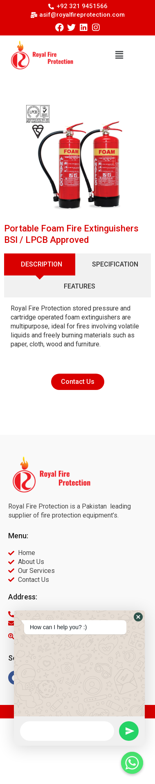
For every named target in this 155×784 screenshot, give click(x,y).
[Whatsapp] (132, 763)
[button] (119, 55)
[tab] (39, 264)
